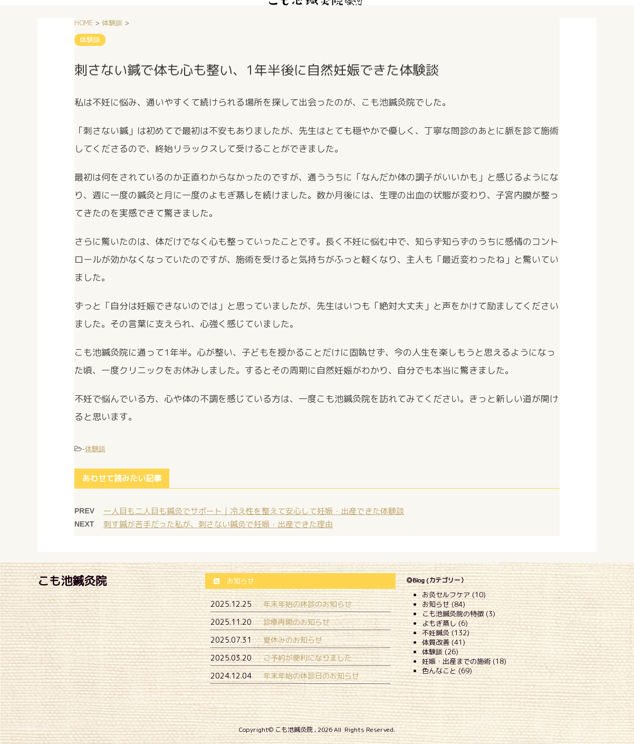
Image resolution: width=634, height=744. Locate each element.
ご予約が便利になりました (307, 658)
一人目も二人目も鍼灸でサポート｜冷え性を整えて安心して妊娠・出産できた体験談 (253, 511)
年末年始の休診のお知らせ (307, 604)
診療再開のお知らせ (296, 622)
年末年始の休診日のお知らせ (311, 676)
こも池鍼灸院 (72, 581)
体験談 (95, 448)
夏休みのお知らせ (292, 640)
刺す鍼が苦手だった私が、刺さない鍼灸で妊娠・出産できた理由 (218, 524)
